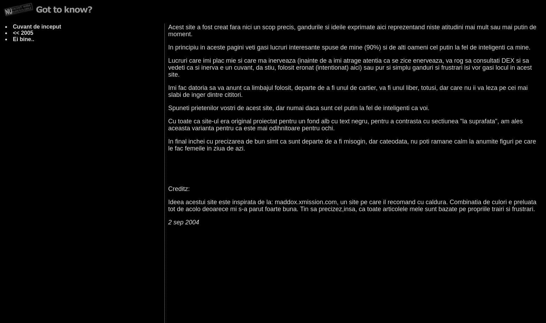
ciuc (264, 307)
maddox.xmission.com (306, 202)
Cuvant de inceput (37, 27)
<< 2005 (23, 33)
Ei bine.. (23, 39)
